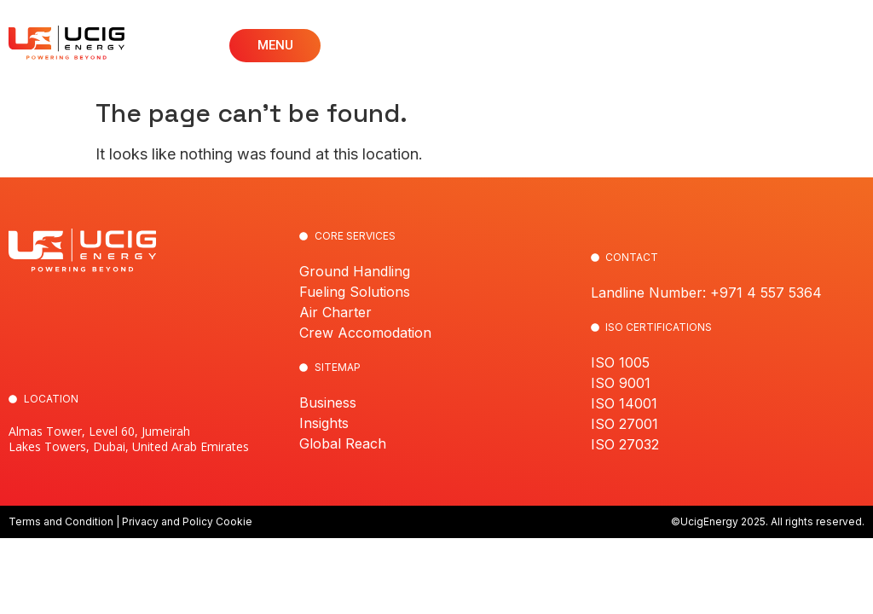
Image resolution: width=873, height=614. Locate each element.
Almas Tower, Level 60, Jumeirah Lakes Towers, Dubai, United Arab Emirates (129, 439)
